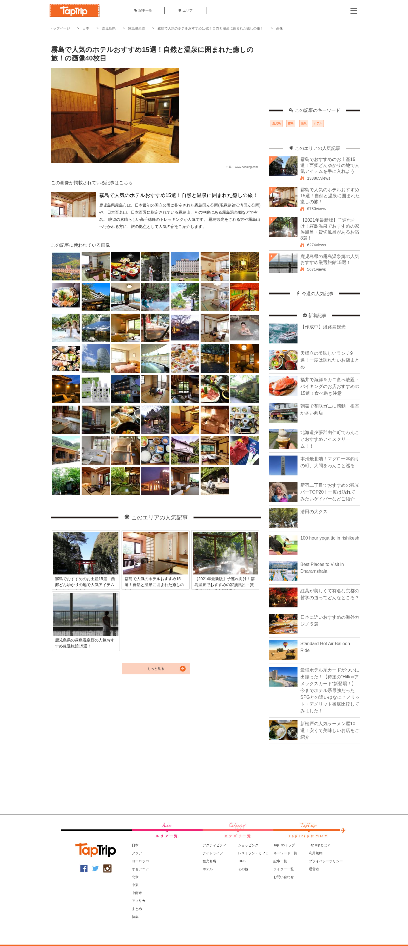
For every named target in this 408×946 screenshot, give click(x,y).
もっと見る (155, 669)
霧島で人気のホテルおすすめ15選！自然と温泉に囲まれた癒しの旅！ (210, 28)
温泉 (304, 123)
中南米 (137, 893)
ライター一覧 (283, 869)
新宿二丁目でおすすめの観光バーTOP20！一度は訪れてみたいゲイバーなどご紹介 (329, 492)
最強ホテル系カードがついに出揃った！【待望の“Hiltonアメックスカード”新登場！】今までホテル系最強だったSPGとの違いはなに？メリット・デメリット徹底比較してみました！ (330, 690)
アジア (137, 853)
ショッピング (248, 845)
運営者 (314, 869)
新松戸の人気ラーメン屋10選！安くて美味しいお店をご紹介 (329, 730)
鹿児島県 (109, 28)
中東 (135, 885)
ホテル (318, 123)
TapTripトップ (284, 845)
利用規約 (315, 853)
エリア (185, 10)
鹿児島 (276, 123)
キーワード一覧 (285, 853)
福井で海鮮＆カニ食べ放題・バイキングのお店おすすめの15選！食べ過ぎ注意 (329, 386)
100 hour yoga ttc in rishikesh (329, 538)
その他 (243, 869)
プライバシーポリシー (326, 861)
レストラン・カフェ (253, 853)
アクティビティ (214, 845)
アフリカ (138, 901)
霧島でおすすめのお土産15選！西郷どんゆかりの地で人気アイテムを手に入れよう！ (329, 165)
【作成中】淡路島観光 (323, 326)
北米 (135, 877)
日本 (85, 28)
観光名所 (209, 861)
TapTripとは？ (319, 845)
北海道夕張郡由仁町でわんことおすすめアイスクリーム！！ (329, 439)
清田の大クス (314, 511)
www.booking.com (246, 167)
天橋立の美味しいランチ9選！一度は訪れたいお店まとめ (329, 360)
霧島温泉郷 (136, 28)
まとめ (137, 909)
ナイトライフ (213, 853)
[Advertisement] (314, 72)
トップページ (60, 28)
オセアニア (140, 869)
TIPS (242, 861)
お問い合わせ (283, 877)
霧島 (291, 123)
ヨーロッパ (140, 861)
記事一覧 (143, 10)
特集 (135, 917)
